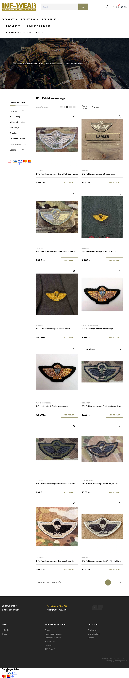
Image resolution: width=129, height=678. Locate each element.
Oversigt (48, 645)
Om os (47, 630)
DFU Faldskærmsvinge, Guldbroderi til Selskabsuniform (53, 328)
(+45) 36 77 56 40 (57, 605)
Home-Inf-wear (18, 102)
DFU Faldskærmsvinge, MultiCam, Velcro (100, 483)
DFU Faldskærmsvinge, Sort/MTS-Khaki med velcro (102, 561)
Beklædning (15, 116)
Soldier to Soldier (17, 139)
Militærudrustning (17, 122)
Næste (120, 582)
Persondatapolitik (53, 637)
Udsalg (13, 150)
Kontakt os (50, 641)
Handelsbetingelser (53, 634)
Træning (13, 133)
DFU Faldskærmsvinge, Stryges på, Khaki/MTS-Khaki (97, 174)
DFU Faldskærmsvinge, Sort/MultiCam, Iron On (101, 406)
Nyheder (6, 630)
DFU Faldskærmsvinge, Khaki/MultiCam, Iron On (56, 174)
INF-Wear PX (50, 649)
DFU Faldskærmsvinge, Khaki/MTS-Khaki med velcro (57, 251)
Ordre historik (94, 634)
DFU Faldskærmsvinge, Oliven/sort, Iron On (55, 483)
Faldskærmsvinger (43, 403)
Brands (91, 637)
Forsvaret (14, 111)
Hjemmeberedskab (18, 144)
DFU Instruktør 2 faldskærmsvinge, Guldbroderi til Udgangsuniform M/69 (98, 328)
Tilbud (4, 634)
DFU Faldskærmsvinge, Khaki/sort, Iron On (55, 561)
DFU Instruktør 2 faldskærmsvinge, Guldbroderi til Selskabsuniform (52, 406)
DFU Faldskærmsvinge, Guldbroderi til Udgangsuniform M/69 (99, 251)
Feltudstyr (14, 127)
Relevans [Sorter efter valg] (107, 107)
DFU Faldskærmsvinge (90, 325)
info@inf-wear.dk (57, 609)
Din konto (92, 630)
